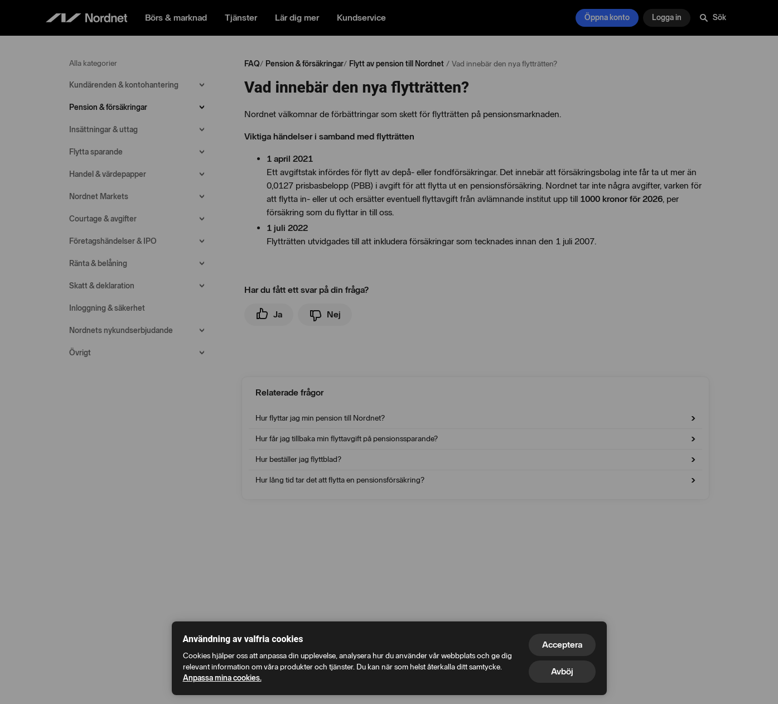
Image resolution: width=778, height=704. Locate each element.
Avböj (562, 671)
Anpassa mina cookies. (222, 678)
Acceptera (562, 644)
